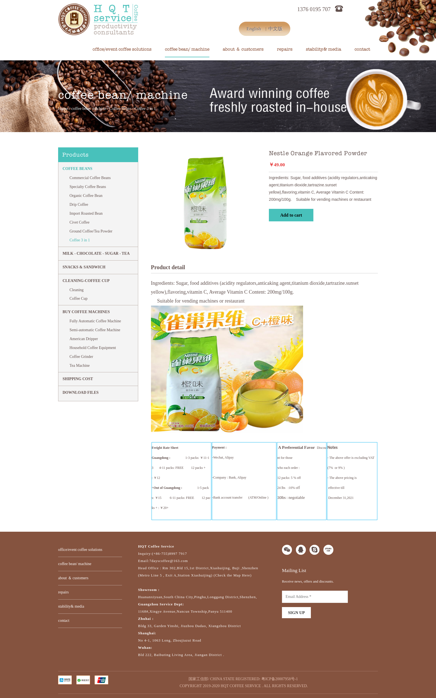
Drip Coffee (79, 204)
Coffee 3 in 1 (80, 240)
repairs (285, 49)
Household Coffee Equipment (93, 348)
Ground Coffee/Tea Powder (91, 231)
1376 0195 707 (314, 9)
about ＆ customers (243, 49)
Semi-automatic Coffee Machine (95, 330)
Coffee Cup (79, 298)
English (254, 28)
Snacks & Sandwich (84, 267)
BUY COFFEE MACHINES (86, 312)
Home (63, 108)
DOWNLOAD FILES (81, 392)
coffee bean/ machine (187, 49)
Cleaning (77, 290)
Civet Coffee (80, 222)
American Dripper (84, 339)
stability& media (323, 49)
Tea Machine (80, 365)
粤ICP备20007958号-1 (279, 679)
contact (362, 49)
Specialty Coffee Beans (88, 187)
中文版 (275, 28)
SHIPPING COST (78, 379)
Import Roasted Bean (86, 213)
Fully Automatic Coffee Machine (95, 321)
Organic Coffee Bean (86, 196)
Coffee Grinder (81, 357)
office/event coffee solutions (122, 49)
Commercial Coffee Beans (90, 178)
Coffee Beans (120, 108)
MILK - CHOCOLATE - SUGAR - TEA (96, 253)
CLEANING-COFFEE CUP (86, 281)
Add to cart (291, 215)
